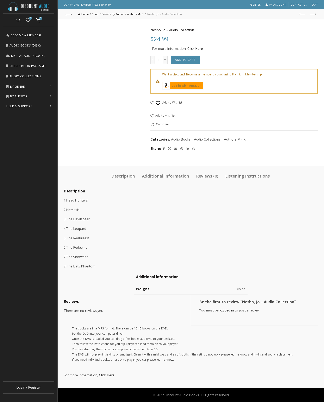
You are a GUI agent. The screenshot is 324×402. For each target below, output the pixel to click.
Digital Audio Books (25, 56)
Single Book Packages (26, 66)
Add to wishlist (166, 115)
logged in (227, 310)
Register (255, 4)
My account (275, 4)
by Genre (15, 86)
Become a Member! (23, 35)
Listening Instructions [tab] (248, 176)
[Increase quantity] (165, 60)
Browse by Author (113, 14)
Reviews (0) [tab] (208, 176)
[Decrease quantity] (153, 60)
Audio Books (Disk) (23, 45)
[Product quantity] (159, 60)
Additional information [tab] (165, 176)
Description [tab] (123, 176)
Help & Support (19, 106)
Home (85, 14)
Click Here (195, 48)
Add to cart (185, 60)
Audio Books (181, 139)
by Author (16, 96)
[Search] (18, 20)
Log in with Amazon (182, 85)
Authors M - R (135, 14)
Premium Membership (247, 74)
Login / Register (28, 387)
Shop (95, 14)
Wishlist (30, 18)
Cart (314, 4)
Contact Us (299, 4)
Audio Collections (23, 76)
